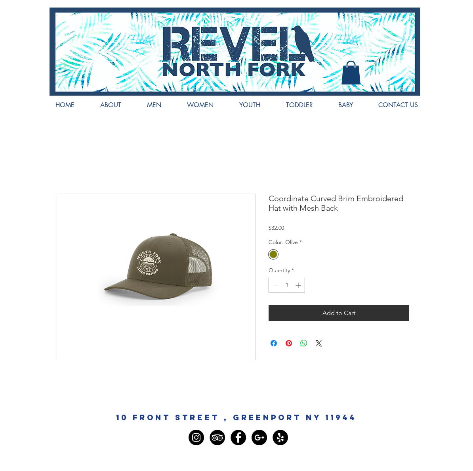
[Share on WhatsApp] (304, 343)
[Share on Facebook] (273, 343)
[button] (351, 73)
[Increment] (299, 285)
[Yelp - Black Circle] (280, 437)
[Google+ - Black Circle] (259, 437)
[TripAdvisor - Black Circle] (217, 437)
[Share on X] (319, 343)
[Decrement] (275, 285)
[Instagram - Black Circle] (196, 437)
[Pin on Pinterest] (289, 343)
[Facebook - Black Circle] (238, 437)
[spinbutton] (287, 285)
